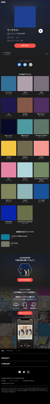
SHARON (25, 114)
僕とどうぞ (8, 200)
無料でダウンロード (25, 313)
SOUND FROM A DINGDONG (25, 221)
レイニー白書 (41, 200)
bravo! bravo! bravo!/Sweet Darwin (41, 179)
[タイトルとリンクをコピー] (30, 64)
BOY (9, 178)
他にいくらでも (8, 135)
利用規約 (3, 380)
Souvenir (25, 178)
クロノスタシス (8, 92)
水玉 (9, 114)
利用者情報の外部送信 (28, 380)
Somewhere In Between (41, 135)
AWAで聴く (25, 45)
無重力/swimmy (25, 135)
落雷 (41, 92)
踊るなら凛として (41, 114)
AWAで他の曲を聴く (25, 280)
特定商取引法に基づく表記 (7, 383)
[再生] (41, 31)
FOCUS (25, 200)
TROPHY (8, 157)
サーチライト (18, 350)
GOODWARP (21, 33)
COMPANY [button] (5, 364)
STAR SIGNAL (8, 221)
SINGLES (25, 157)
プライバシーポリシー (14, 380)
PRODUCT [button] (5, 358)
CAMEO (41, 157)
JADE (25, 92)
